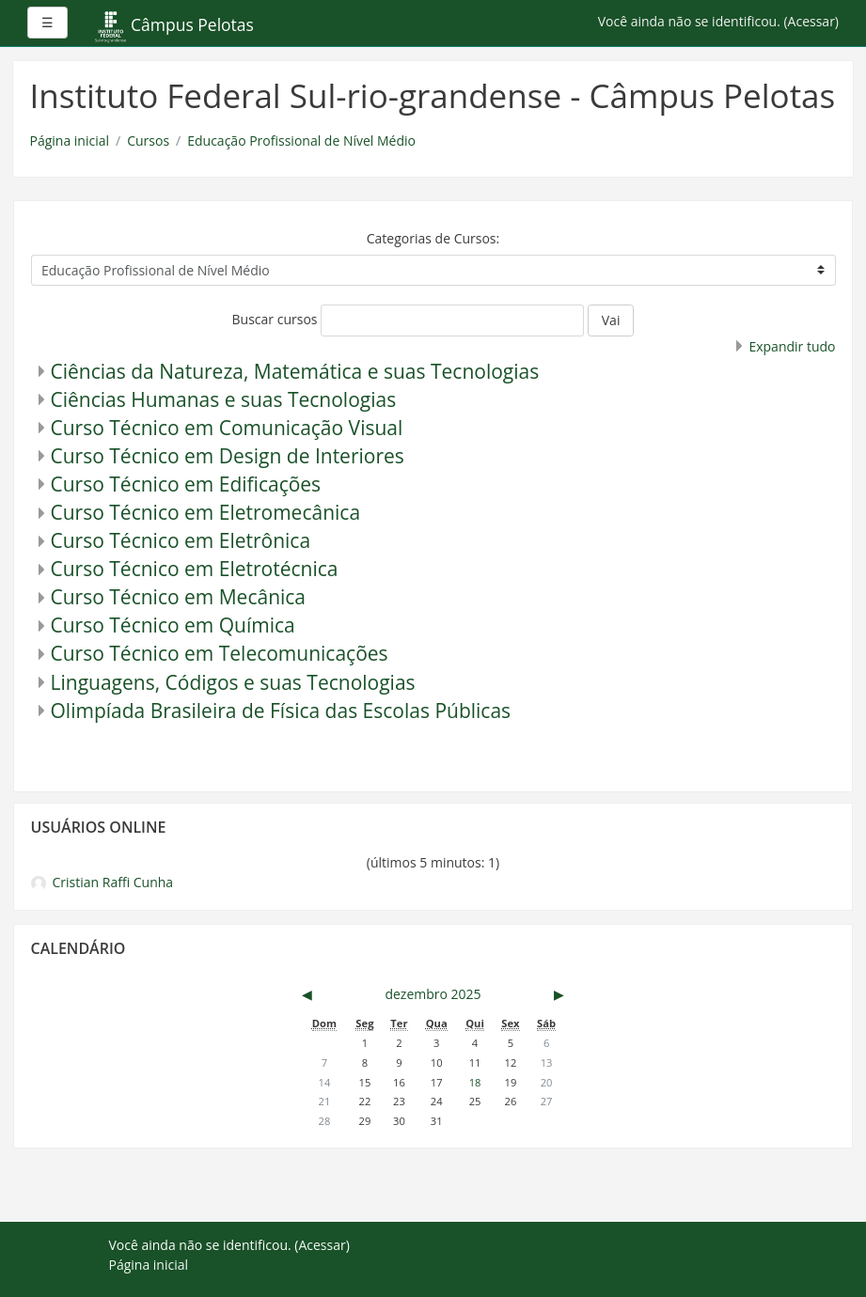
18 (475, 1082)
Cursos (148, 140)
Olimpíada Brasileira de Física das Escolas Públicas (281, 710)
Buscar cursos (275, 319)
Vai (611, 320)
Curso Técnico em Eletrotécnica (195, 568)
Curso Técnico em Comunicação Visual (227, 427)
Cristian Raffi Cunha (102, 882)
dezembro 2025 (432, 994)
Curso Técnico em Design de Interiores (227, 456)
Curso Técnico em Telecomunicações (219, 653)
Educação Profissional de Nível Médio (301, 140)
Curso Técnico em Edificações (186, 484)
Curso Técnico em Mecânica (179, 597)
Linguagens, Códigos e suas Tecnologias (233, 682)
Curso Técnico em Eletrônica (181, 540)
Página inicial (70, 140)
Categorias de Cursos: (433, 238)
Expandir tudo (791, 346)
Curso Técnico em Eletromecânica (206, 512)
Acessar (811, 21)
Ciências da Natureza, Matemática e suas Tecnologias (295, 371)
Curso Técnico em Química (173, 625)
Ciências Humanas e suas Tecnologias (224, 399)
